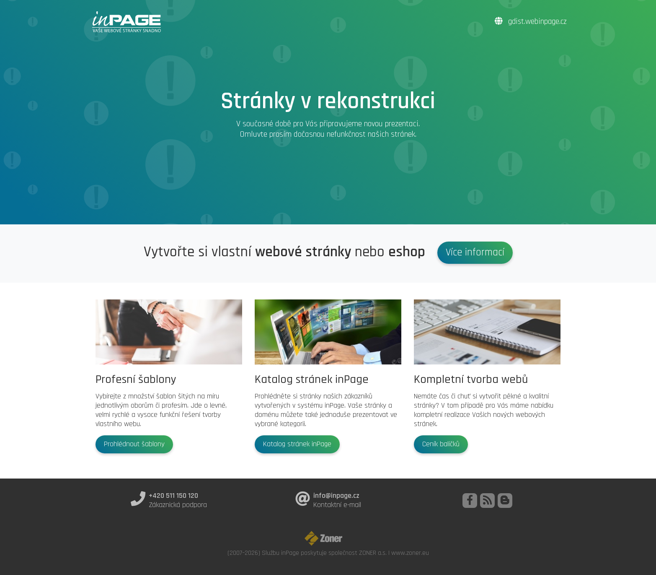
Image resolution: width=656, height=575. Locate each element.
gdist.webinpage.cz (531, 21)
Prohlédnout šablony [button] (134, 444)
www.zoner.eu (410, 553)
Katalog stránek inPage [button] (297, 444)
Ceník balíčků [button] (441, 444)
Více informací (475, 252)
